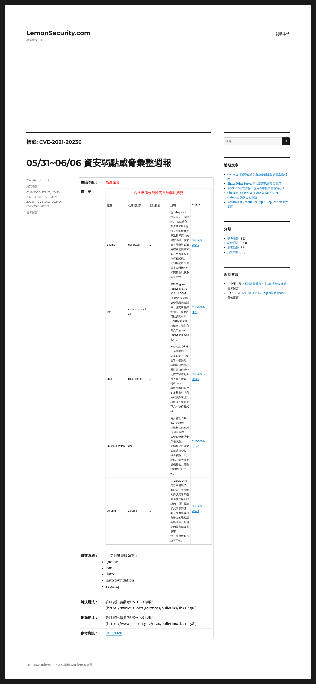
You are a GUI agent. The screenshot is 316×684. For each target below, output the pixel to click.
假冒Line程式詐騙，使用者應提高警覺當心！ (256, 188)
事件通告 (233, 238)
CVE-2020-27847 (38, 192)
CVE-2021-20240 (49, 201)
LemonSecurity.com (58, 33)
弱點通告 (233, 243)
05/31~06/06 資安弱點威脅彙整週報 (98, 162)
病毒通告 (233, 247)
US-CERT (114, 633)
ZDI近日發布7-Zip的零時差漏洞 (265, 284)
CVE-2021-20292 (37, 206)
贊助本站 (283, 34)
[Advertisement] (158, 99)
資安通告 (32, 186)
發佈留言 (32, 212)
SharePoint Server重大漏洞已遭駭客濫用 (254, 183)
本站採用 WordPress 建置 (75, 665)
